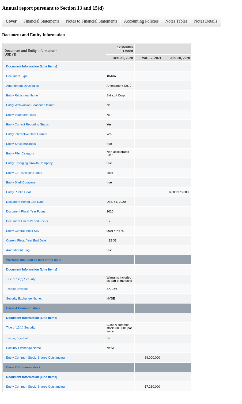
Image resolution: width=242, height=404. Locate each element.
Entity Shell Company (21, 182)
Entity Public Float (18, 192)
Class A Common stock (23, 308)
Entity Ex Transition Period (24, 172)
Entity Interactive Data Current (26, 134)
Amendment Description (22, 85)
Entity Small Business (21, 143)
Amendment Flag (18, 250)
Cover (11, 21)
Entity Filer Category (20, 153)
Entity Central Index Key (22, 230)
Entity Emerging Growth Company (29, 163)
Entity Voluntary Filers (21, 114)
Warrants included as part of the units (33, 259)
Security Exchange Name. (24, 298)
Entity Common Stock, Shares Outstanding (35, 357)
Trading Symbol (17, 288)
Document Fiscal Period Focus (27, 221)
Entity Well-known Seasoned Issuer (30, 105)
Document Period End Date (25, 201)
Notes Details (205, 21)
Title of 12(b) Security (20, 279)
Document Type (17, 76)
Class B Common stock (23, 367)
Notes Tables (176, 21)
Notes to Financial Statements (92, 21)
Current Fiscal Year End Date (26, 240)
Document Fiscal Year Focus (25, 211)
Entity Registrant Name (22, 95)
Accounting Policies (141, 21)
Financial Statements (41, 21)
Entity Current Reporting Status (27, 124)
